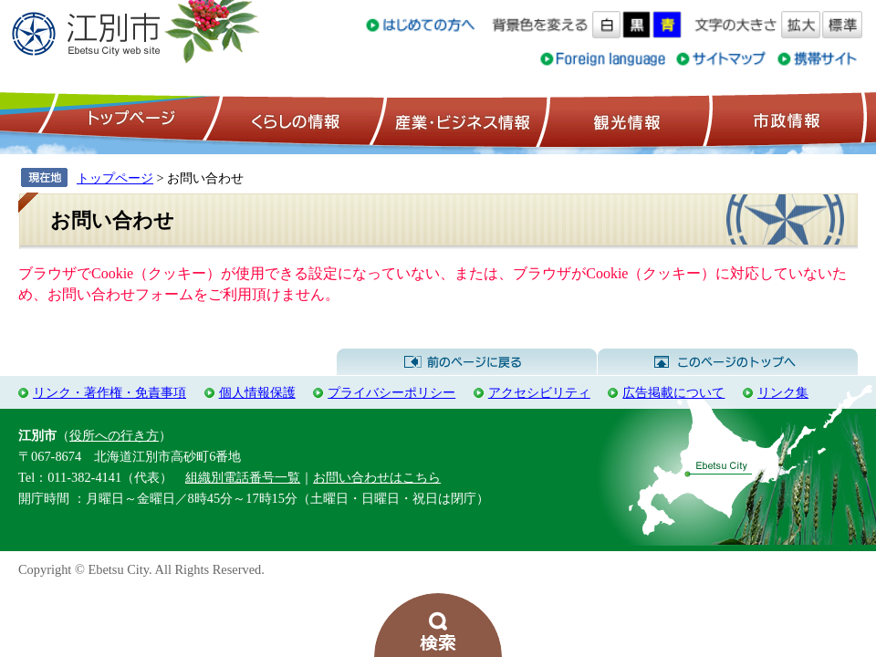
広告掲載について (673, 392)
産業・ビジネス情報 (459, 119)
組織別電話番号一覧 (242, 477)
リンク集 (782, 392)
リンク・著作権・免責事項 (109, 392)
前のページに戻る (467, 362)
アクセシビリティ (539, 392)
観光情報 (625, 119)
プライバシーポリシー (391, 392)
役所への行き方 (114, 435)
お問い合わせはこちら (377, 477)
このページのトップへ (728, 362)
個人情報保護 (257, 392)
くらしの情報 (294, 119)
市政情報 (785, 119)
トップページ (128, 119)
